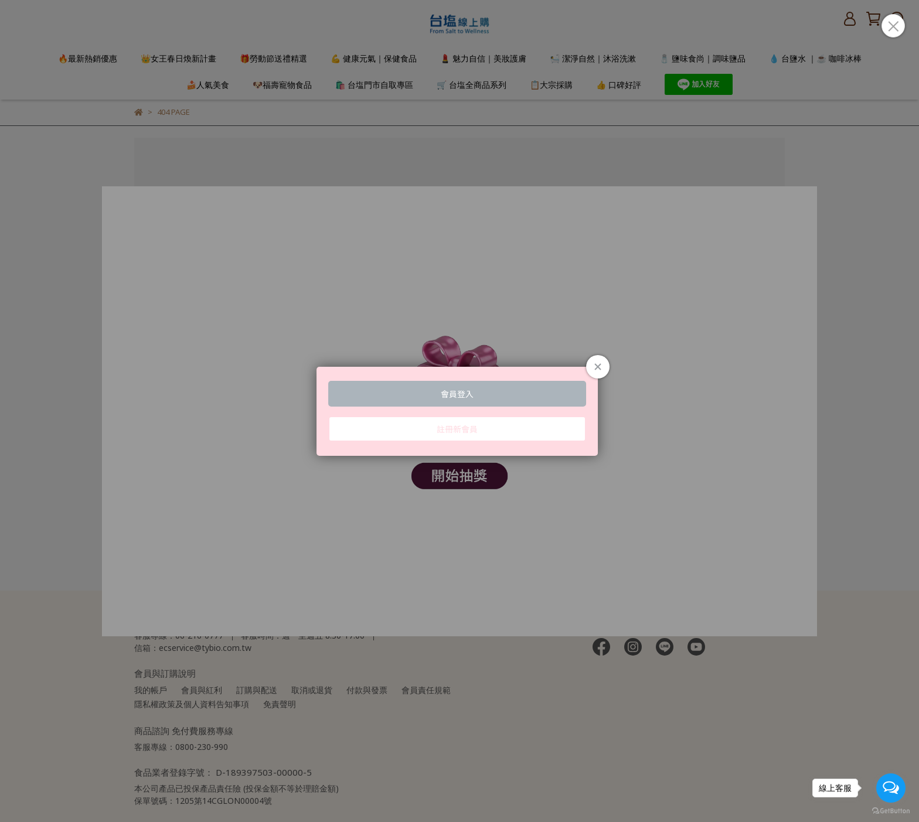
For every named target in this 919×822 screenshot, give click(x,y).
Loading (459, 411)
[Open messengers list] (891, 788)
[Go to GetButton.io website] (891, 810)
